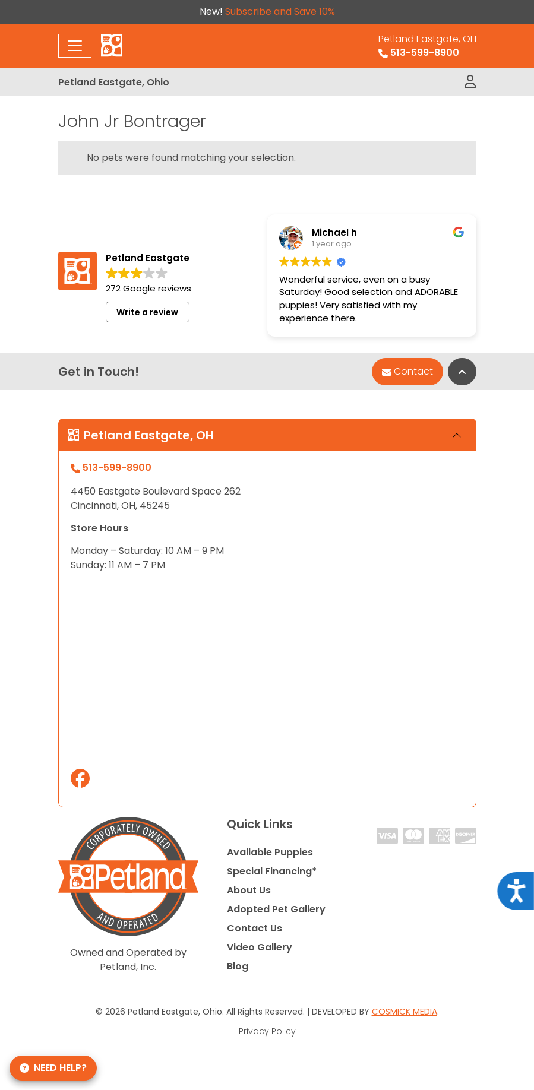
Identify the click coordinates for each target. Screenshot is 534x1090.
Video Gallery (259, 947)
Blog (237, 966)
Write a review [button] (147, 312)
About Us (249, 890)
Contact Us (254, 928)
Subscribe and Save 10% (280, 11)
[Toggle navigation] (74, 46)
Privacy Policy (267, 1031)
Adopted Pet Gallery (276, 909)
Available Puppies (270, 852)
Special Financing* (272, 871)
